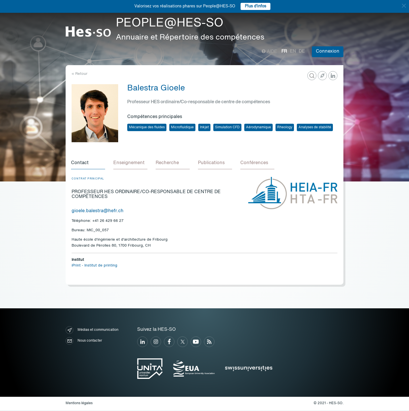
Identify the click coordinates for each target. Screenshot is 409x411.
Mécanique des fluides (147, 127)
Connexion (327, 51)
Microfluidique (182, 127)
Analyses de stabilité (315, 127)
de (302, 51)
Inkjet (204, 127)
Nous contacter (84, 342)
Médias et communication (92, 331)
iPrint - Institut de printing (94, 266)
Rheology (284, 127)
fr (284, 51)
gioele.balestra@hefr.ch (98, 212)
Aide (269, 51)
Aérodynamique (258, 127)
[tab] (89, 163)
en (293, 51)
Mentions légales (79, 404)
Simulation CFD (227, 127)
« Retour (79, 74)
